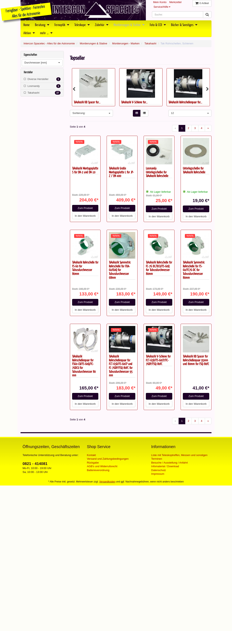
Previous (74, 89)
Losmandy (42, 86)
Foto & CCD (158, 24)
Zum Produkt (85, 208)
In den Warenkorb (85, 215)
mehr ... (46, 33)
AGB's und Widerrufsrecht (102, 466)
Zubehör (101, 24)
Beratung (42, 24)
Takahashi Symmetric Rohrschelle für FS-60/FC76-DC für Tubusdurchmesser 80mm (194, 270)
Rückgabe (93, 462)
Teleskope (82, 24)
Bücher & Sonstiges (184, 24)
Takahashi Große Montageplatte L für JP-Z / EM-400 (121, 172)
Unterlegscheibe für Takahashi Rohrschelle (194, 170)
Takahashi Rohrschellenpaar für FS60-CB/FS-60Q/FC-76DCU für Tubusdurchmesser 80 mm (84, 365)
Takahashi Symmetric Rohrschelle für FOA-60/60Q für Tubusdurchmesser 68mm (120, 270)
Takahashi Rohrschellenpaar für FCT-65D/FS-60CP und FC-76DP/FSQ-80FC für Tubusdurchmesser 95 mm (120, 365)
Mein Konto (160, 2)
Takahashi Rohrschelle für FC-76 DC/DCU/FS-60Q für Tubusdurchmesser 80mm (159, 268)
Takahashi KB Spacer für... (87, 102)
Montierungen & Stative (129, 24)
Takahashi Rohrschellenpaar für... (185, 102)
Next (207, 89)
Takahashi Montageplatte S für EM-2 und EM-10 (85, 170)
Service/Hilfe (162, 6)
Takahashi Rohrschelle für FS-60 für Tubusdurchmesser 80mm (85, 268)
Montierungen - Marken (125, 43)
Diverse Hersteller (42, 79)
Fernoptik (61, 24)
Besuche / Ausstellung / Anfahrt (169, 462)
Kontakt (91, 455)
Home (26, 24)
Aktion (29, 33)
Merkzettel (175, 2)
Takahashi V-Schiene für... (134, 102)
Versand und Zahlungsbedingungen (108, 458)
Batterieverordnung (98, 470)
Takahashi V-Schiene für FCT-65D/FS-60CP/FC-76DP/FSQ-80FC (158, 360)
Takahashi (150, 43)
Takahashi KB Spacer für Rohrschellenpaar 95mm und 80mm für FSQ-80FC (196, 360)
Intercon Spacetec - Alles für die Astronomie (49, 43)
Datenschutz (158, 470)
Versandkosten (107, 481)
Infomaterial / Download (165, 466)
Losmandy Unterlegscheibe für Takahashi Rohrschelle (157, 172)
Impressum (157, 473)
